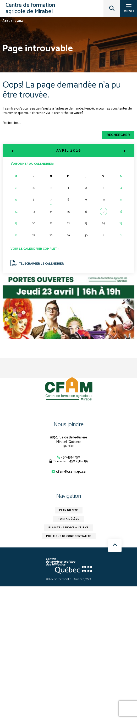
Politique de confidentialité (68, 536)
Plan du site (68, 510)
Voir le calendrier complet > (34, 248)
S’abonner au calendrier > (32, 163)
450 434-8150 (70, 457)
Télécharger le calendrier (37, 263)
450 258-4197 (78, 461)
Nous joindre (69, 424)
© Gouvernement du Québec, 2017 (68, 579)
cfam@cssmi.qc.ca (70, 472)
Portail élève (68, 519)
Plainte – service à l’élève (68, 527)
